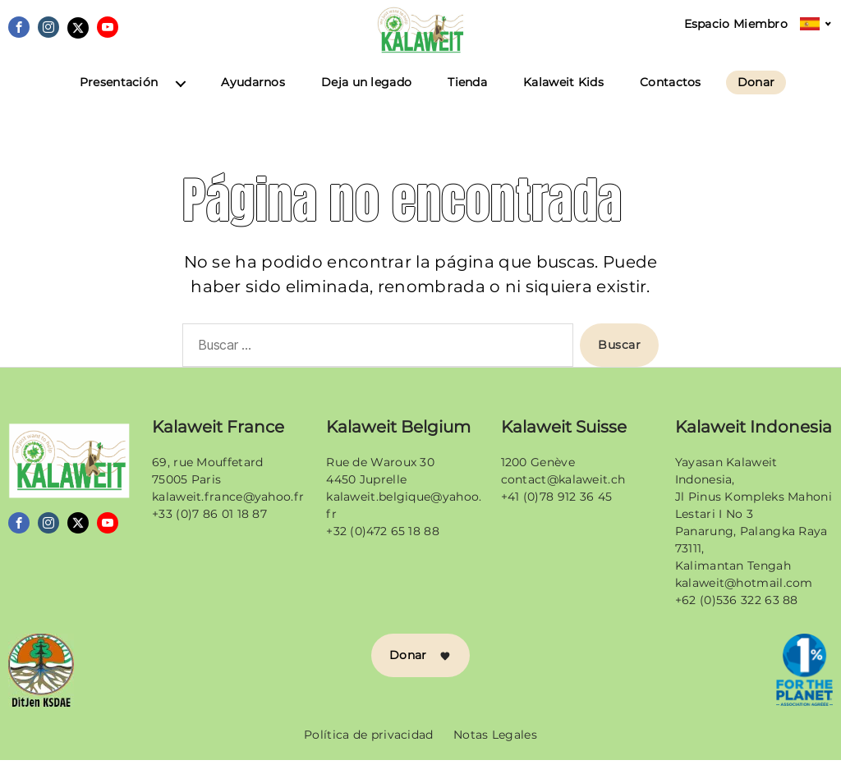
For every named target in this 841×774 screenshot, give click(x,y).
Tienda (467, 97)
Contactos (670, 97)
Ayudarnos (253, 97)
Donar (756, 96)
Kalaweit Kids (563, 97)
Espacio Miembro (736, 24)
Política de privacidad (369, 748)
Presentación (119, 97)
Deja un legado (366, 97)
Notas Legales (495, 748)
